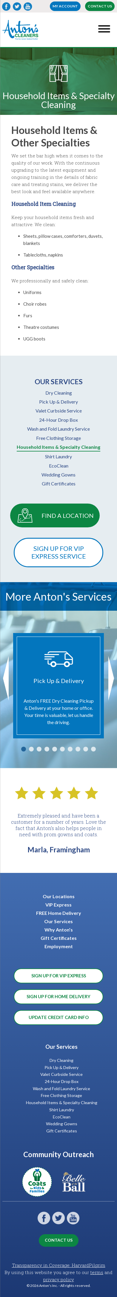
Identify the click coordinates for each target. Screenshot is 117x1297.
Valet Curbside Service (59, 410)
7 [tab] (70, 749)
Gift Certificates (59, 483)
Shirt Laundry (58, 456)
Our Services (58, 921)
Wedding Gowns (58, 474)
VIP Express (58, 904)
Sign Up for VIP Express (58, 975)
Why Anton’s (58, 929)
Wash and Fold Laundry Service (58, 429)
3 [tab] (39, 749)
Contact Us (100, 6)
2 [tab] (31, 749)
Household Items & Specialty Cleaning (58, 447)
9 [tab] (85, 749)
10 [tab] (93, 749)
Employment (58, 946)
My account (65, 6)
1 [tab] (23, 749)
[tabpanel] (58, 685)
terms (96, 1272)
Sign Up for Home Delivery (58, 996)
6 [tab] (62, 749)
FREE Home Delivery (58, 913)
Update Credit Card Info (59, 1017)
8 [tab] (78, 749)
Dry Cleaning (58, 393)
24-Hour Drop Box (58, 420)
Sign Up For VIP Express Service (58, 552)
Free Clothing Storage (58, 438)
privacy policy (58, 1279)
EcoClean (58, 465)
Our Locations (59, 896)
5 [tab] (54, 749)
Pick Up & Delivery (58, 401)
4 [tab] (46, 749)
